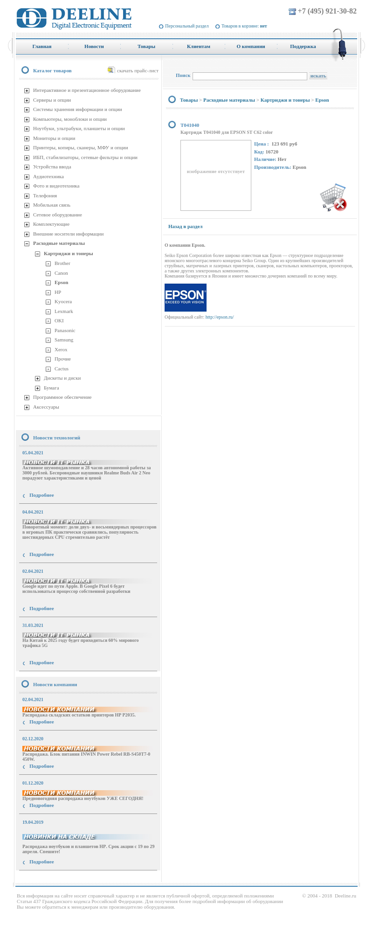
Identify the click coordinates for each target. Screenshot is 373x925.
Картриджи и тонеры (68, 253)
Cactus (62, 368)
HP (58, 292)
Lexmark (64, 311)
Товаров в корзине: (244, 25)
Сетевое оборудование (57, 214)
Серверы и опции (52, 100)
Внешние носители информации (68, 233)
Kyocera (63, 301)
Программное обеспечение (62, 397)
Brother (62, 263)
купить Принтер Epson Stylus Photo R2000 (57, 878)
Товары (189, 100)
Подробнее (41, 495)
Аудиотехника (48, 176)
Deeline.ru (345, 895)
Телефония (45, 195)
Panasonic (65, 330)
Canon (61, 273)
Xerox (61, 349)
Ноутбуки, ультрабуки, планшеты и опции (79, 128)
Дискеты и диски (62, 378)
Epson (61, 282)
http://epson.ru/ (220, 317)
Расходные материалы (59, 243)
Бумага (51, 387)
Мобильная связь (51, 205)
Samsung (64, 339)
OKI (59, 320)
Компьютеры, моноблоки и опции (70, 119)
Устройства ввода (52, 166)
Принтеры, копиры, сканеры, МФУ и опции (80, 147)
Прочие (63, 359)
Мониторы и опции (54, 138)
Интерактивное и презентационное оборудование (87, 90)
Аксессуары (46, 407)
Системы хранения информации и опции (77, 109)
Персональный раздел (186, 25)
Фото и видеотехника (56, 185)
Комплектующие (51, 224)
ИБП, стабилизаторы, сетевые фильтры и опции (85, 157)
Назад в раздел (185, 226)
